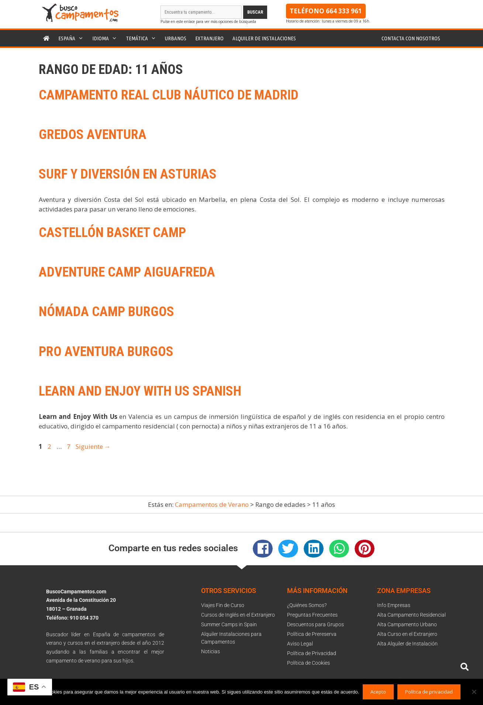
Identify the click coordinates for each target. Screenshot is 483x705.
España (73, 38)
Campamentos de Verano (212, 504)
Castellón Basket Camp (112, 232)
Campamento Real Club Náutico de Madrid (169, 95)
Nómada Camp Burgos (106, 311)
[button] (263, 548)
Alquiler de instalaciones (264, 38)
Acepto (378, 691)
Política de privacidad (429, 691)
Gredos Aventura (92, 134)
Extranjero (209, 38)
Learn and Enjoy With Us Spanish (140, 391)
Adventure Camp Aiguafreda (127, 272)
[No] (473, 691)
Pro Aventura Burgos (106, 351)
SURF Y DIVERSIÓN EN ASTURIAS (128, 174)
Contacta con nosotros (411, 38)
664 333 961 (344, 11)
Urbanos (175, 38)
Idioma (106, 38)
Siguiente (93, 446)
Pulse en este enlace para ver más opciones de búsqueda (208, 21)
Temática (143, 38)
